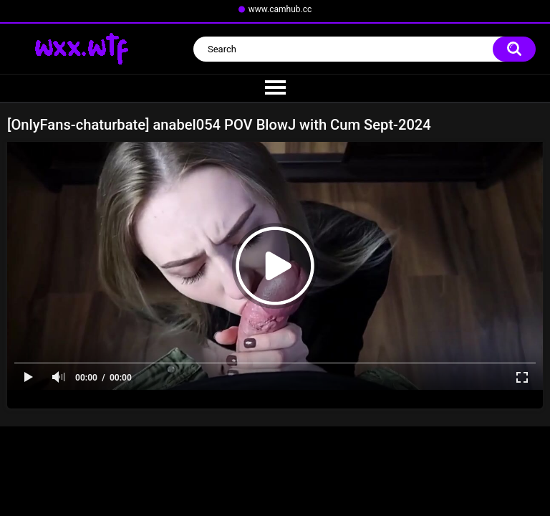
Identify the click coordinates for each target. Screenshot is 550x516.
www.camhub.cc (280, 9)
